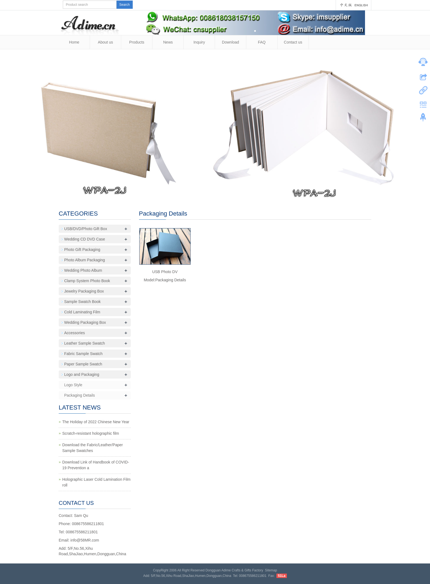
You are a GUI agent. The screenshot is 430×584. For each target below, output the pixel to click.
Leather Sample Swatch (84, 343)
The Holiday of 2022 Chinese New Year (95, 422)
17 (252, 194)
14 (235, 194)
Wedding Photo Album (83, 270)
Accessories (74, 333)
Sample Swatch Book (82, 301)
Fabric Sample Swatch (83, 353)
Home (74, 42)
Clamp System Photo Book (87, 281)
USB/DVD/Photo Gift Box (85, 229)
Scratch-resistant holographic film (90, 433)
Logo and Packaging (81, 374)
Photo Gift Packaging (82, 249)
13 (229, 194)
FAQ (261, 42)
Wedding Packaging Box (85, 322)
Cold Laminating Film (82, 312)
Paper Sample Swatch (83, 364)
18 (258, 194)
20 (270, 194)
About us (105, 42)
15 (241, 194)
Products (136, 42)
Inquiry (199, 42)
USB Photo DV (165, 272)
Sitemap (271, 570)
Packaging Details (79, 395)
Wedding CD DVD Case (84, 239)
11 (218, 194)
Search (124, 5)
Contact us (293, 42)
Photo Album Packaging (84, 260)
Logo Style (73, 385)
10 (212, 194)
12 (224, 194)
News (168, 42)
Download (230, 42)
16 (247, 194)
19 (264, 194)
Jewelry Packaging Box (84, 291)
